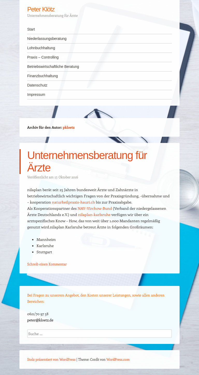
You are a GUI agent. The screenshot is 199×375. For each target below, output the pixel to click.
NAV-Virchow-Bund (94, 208)
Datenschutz (37, 85)
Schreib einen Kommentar (47, 264)
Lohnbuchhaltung (41, 48)
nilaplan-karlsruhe (94, 214)
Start (31, 29)
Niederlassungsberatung (47, 39)
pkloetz (69, 127)
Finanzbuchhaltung (42, 76)
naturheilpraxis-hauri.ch (73, 202)
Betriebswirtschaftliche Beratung (53, 66)
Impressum (36, 94)
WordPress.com (118, 359)
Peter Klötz (41, 9)
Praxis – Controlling (43, 57)
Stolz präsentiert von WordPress (51, 359)
